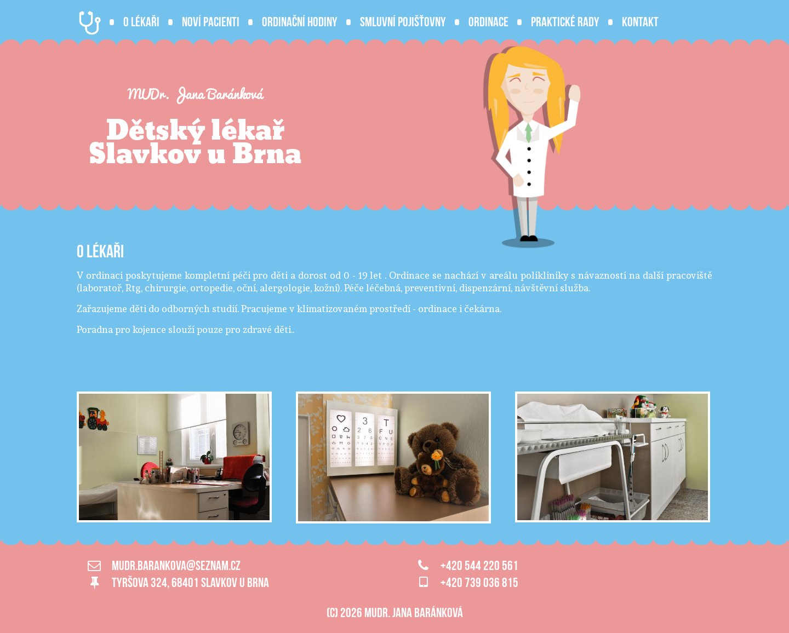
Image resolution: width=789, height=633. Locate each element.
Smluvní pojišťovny (403, 22)
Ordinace (488, 22)
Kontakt (640, 22)
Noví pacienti (210, 22)
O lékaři (141, 22)
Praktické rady (565, 22)
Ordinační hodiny (300, 22)
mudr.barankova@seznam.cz (176, 566)
